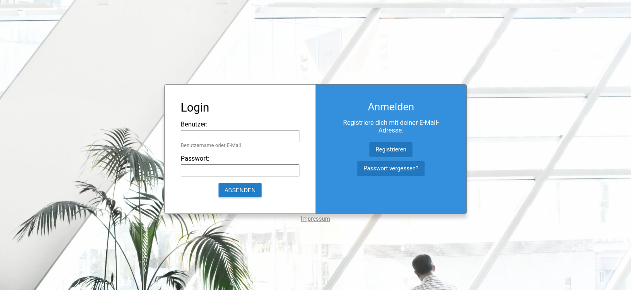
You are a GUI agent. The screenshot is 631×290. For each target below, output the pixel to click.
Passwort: (195, 158)
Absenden (240, 190)
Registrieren (390, 149)
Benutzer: (194, 124)
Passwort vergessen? (390, 168)
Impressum (315, 218)
